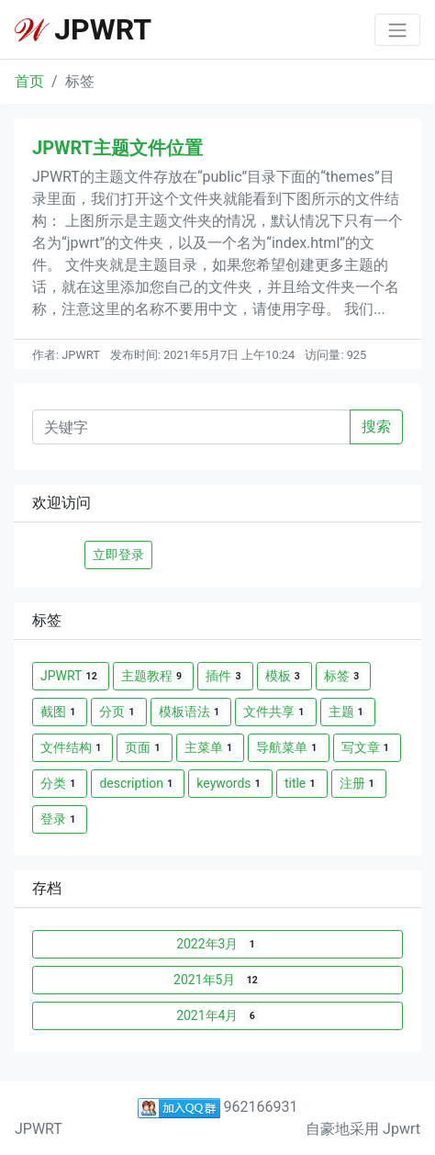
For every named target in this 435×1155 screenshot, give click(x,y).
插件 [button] (225, 676)
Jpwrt (401, 1129)
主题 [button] (348, 712)
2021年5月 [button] (217, 980)
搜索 (376, 426)
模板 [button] (284, 676)
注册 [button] (359, 783)
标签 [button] (343, 676)
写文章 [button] (367, 748)
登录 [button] (59, 819)
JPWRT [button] (70, 676)
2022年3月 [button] (217, 944)
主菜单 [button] (210, 748)
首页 (29, 81)
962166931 (218, 1107)
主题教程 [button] (153, 676)
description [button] (137, 783)
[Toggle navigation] (397, 30)
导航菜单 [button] (288, 748)
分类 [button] (59, 783)
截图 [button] (59, 712)
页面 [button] (144, 748)
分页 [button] (118, 712)
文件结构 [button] (72, 748)
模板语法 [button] (191, 712)
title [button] (301, 783)
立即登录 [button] (118, 554)
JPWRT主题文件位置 (117, 148)
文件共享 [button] (275, 712)
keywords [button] (230, 783)
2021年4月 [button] (217, 1016)
